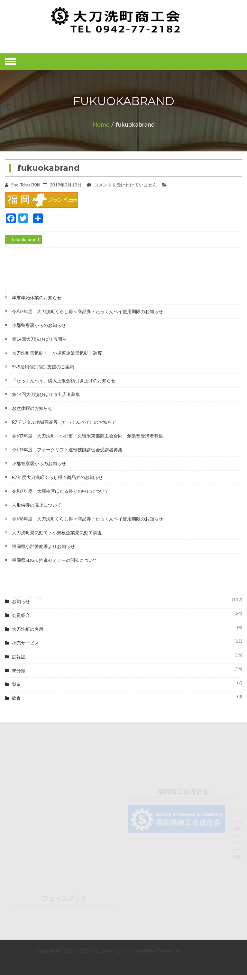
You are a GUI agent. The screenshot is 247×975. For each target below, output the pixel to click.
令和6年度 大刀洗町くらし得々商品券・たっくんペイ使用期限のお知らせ (87, 518)
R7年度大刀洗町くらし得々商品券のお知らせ (57, 477)
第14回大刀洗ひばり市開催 (39, 339)
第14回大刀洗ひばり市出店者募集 (46, 394)
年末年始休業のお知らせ (36, 297)
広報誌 (18, 656)
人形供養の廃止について (36, 505)
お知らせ (21, 601)
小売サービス (25, 642)
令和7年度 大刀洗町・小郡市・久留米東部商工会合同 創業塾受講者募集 (87, 435)
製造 (16, 684)
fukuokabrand (25, 239)
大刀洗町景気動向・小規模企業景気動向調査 (57, 353)
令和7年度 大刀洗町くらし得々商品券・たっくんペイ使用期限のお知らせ (87, 311)
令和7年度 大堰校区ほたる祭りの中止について (60, 491)
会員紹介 (21, 615)
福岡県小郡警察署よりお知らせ (43, 546)
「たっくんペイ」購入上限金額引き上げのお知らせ (63, 380)
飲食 (16, 698)
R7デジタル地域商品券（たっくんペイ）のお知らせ (64, 422)
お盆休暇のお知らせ (32, 408)
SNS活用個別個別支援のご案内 (43, 366)
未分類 (18, 670)
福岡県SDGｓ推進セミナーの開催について (54, 560)
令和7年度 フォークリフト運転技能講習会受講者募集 (67, 449)
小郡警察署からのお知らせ (39, 325)
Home (100, 124)
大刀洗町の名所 (27, 629)
